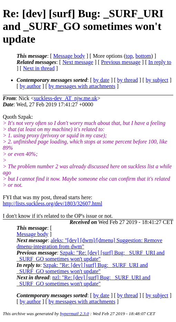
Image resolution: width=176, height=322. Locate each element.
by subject (157, 80)
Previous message (120, 62)
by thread (127, 80)
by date (101, 80)
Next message (77, 62)
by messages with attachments (82, 86)
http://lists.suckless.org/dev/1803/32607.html (52, 203)
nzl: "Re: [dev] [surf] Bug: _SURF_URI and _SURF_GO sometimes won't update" (83, 281)
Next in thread (39, 68)
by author (30, 86)
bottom (143, 56)
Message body (69, 56)
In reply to (160, 62)
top (129, 56)
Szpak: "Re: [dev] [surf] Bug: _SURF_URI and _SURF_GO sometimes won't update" (91, 256)
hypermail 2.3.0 (74, 313)
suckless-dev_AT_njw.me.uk (65, 98)
